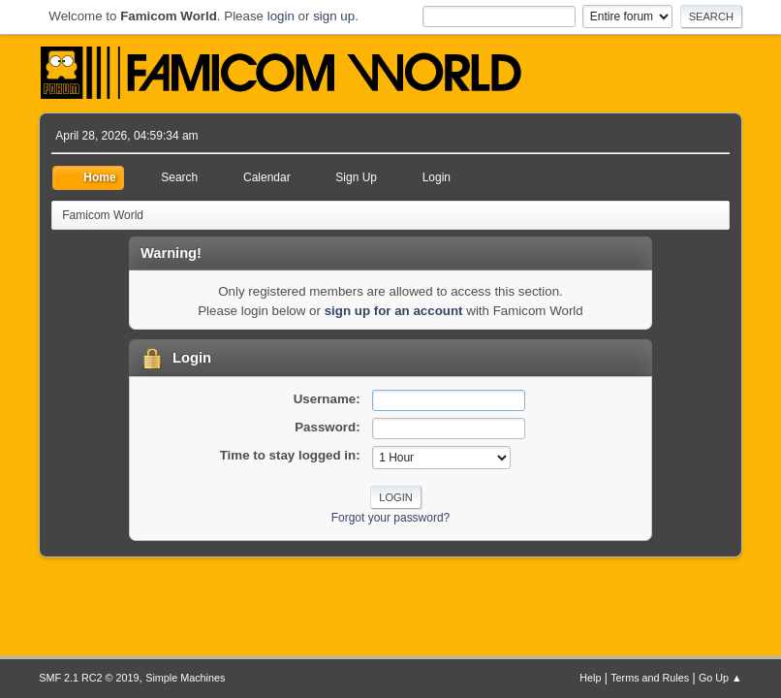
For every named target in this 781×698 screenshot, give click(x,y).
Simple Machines (185, 677)
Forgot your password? (391, 517)
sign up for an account (394, 310)
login (281, 16)
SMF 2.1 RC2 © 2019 (89, 677)
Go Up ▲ (720, 677)
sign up (334, 16)
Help (590, 677)
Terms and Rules (649, 677)
